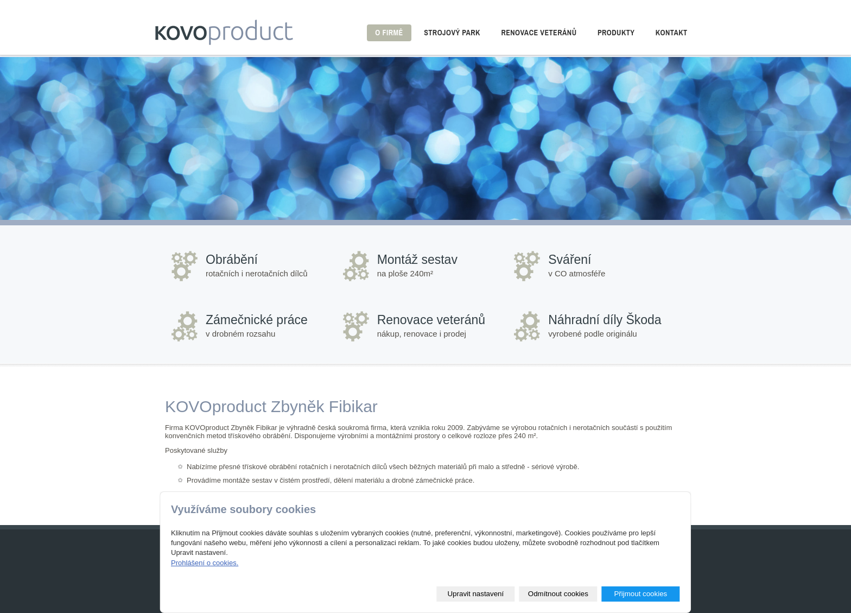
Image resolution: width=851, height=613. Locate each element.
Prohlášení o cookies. (204, 563)
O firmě (389, 32)
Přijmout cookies (640, 594)
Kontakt (672, 32)
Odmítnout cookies (558, 594)
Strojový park (452, 32)
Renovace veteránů (538, 32)
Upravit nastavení (475, 594)
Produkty (616, 32)
